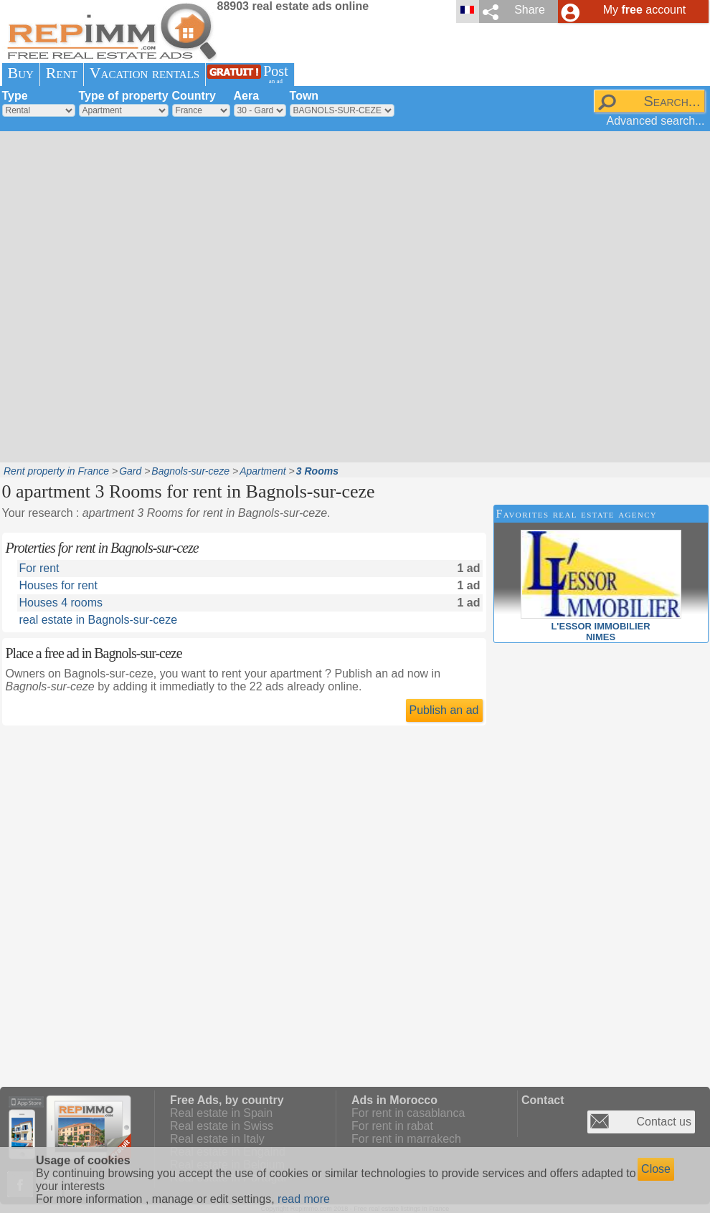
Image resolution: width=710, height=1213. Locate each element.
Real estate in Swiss (221, 1126)
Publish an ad (444, 710)
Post (275, 74)
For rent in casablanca (408, 1113)
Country (194, 96)
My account (644, 10)
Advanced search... (656, 121)
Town (304, 96)
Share (529, 10)
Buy (21, 73)
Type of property (124, 96)
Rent (61, 73)
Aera (247, 96)
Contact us (664, 1122)
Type (15, 96)
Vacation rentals (145, 73)
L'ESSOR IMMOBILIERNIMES (601, 626)
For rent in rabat (392, 1126)
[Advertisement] (165, 295)
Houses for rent (58, 585)
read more (304, 1199)
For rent (39, 568)
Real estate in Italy (217, 1139)
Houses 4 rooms (61, 602)
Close (656, 1169)
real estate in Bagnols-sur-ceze (98, 620)
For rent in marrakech (406, 1139)
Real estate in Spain (221, 1113)
